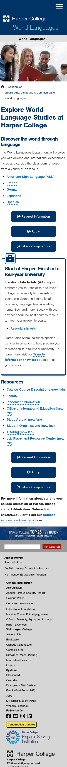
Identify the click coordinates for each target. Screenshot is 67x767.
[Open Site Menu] (55, 7)
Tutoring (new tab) (20, 432)
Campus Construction (19, 645)
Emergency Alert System (20, 685)
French (12, 183)
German (12, 189)
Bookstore (12, 639)
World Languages (35, 27)
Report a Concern (17, 624)
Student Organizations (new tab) (31, 425)
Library (10, 665)
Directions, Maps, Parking (21, 655)
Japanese (14, 196)
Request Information (33, 216)
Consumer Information (19, 603)
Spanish (13, 202)
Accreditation (14, 588)
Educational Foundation (20, 609)
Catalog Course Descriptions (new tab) (36, 389)
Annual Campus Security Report (25, 593)
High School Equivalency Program (25, 574)
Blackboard (13, 675)
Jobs (9, 695)
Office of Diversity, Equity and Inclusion (29, 619)
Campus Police (15, 598)
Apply (33, 231)
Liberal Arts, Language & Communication (30, 92)
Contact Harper (15, 650)
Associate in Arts (23, 328)
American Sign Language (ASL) (30, 176)
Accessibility (13, 634)
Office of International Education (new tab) (35, 410)
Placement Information (23, 402)
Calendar (11, 680)
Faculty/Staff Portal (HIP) (20, 690)
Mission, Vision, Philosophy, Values (27, 614)
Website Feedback (17, 706)
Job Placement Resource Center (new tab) (35, 440)
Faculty (12, 396)
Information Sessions (18, 660)
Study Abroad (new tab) (24, 419)
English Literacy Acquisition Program (26, 568)
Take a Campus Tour (33, 246)
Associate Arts (13, 562)
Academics (15, 87)
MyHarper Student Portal (21, 701)
